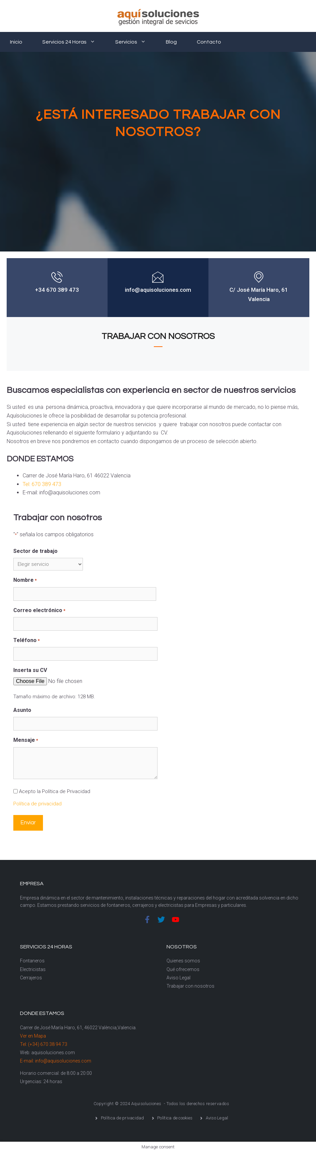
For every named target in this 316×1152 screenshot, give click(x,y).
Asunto (22, 710)
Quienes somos (183, 960)
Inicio (16, 42)
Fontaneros (32, 960)
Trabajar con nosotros (190, 986)
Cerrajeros (31, 977)
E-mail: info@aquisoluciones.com (55, 1061)
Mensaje (25, 740)
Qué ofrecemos (182, 969)
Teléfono (26, 640)
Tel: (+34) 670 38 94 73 (43, 1044)
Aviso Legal (178, 977)
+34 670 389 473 (57, 289)
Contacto (209, 42)
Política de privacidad (37, 804)
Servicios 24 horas (73, 42)
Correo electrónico (39, 610)
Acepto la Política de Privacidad (54, 791)
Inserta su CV (30, 670)
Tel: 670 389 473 (42, 484)
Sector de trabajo (35, 551)
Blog (171, 42)
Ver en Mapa (33, 1036)
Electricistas (33, 969)
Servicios (135, 42)
